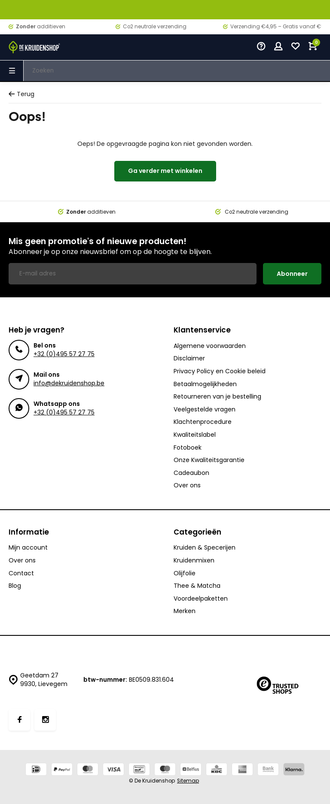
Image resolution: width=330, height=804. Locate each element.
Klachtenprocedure (203, 422)
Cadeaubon (191, 473)
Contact (21, 573)
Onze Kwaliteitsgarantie (209, 460)
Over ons (187, 485)
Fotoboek (188, 448)
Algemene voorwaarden (210, 346)
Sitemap (188, 780)
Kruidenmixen (194, 560)
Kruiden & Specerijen (204, 548)
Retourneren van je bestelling (217, 397)
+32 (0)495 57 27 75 (64, 354)
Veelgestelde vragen (204, 409)
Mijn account (28, 548)
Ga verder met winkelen (165, 170)
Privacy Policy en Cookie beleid (220, 371)
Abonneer (292, 273)
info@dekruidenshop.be (69, 383)
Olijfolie (185, 573)
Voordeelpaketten (201, 599)
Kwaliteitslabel (195, 435)
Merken (185, 611)
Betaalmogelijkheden (205, 384)
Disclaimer (189, 358)
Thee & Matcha (197, 586)
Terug (21, 94)
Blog (15, 586)
